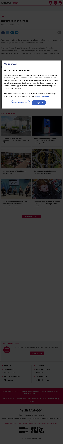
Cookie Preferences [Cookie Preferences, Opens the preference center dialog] (20, 103)
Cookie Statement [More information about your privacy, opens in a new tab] (42, 96)
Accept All (38, 103)
